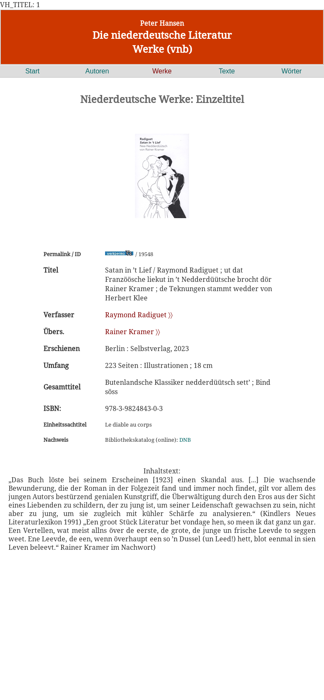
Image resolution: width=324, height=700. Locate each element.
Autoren (97, 71)
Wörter (291, 71)
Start (32, 71)
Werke (162, 71)
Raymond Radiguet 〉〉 (139, 314)
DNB (185, 439)
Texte (227, 71)
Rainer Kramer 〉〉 (132, 331)
